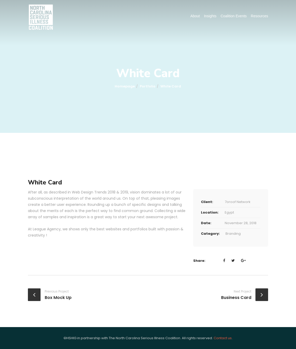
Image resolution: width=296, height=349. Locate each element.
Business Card (236, 298)
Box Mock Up (58, 298)
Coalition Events (234, 16)
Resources (259, 16)
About (195, 16)
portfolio (147, 86)
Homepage (125, 86)
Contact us (223, 338)
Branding (233, 233)
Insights (210, 16)
